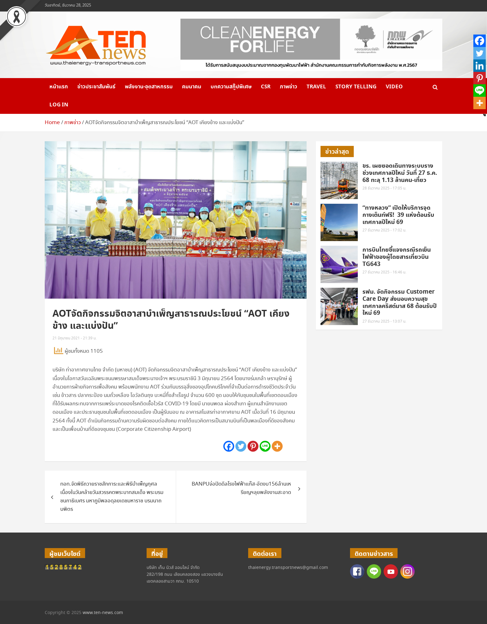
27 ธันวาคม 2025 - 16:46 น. (384, 272)
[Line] (265, 446)
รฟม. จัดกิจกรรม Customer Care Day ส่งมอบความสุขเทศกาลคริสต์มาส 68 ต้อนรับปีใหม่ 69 (399, 302)
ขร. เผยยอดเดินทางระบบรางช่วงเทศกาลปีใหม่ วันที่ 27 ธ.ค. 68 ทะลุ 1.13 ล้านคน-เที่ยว (399, 173)
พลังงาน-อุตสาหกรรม (149, 87)
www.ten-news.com (103, 613)
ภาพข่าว (288, 87)
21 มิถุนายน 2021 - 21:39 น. (74, 338)
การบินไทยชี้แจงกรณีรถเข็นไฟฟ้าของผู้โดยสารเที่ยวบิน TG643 (396, 257)
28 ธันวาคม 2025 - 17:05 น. (384, 188)
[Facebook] (228, 446)
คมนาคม (191, 87)
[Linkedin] (479, 65)
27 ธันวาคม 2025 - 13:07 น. (384, 321)
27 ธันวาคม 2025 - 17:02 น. (384, 230)
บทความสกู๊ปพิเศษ (231, 87)
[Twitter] (240, 446)
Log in (58, 105)
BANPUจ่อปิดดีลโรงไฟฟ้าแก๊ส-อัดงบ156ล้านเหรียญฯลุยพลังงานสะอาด (241, 488)
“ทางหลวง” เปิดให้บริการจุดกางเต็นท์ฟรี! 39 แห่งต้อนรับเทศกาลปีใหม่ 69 (398, 215)
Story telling (355, 87)
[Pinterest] (253, 446)
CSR (266, 87)
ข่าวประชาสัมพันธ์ (96, 87)
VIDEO (394, 87)
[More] (277, 446)
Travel (316, 87)
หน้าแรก (58, 87)
